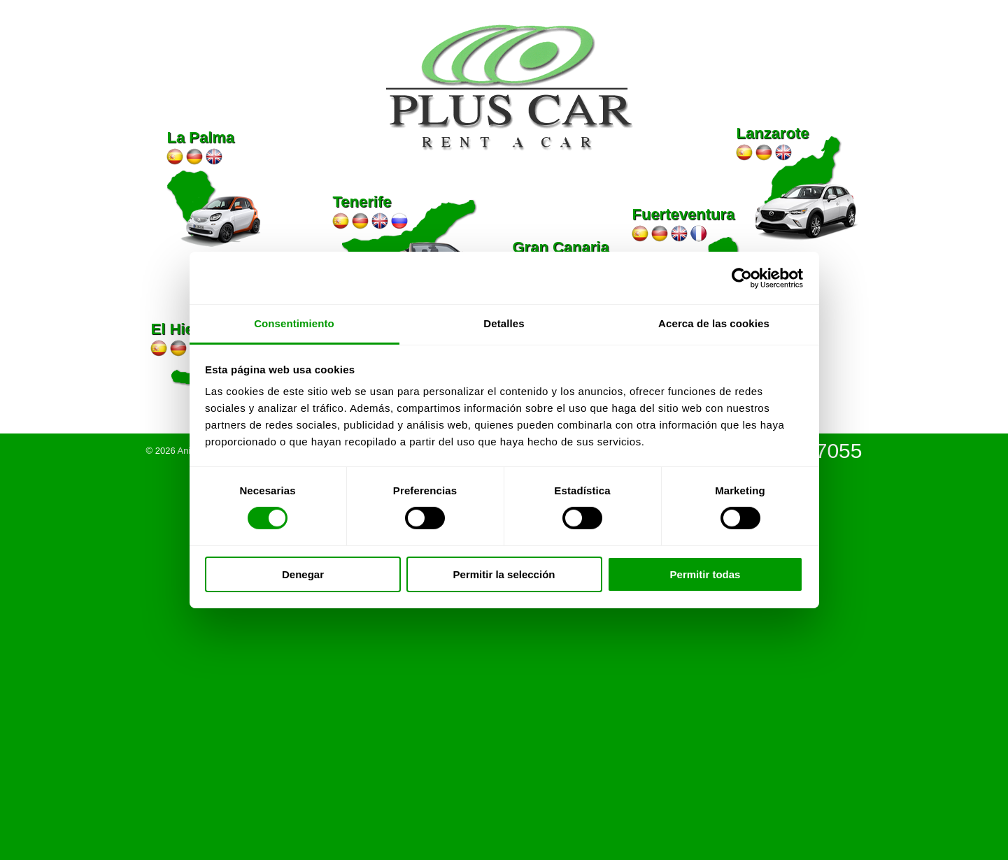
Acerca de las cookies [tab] (713, 323)
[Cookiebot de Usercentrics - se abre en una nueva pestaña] (742, 277)
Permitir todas (705, 574)
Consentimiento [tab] (294, 323)
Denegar (303, 574)
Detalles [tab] (503, 323)
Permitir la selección (504, 574)
